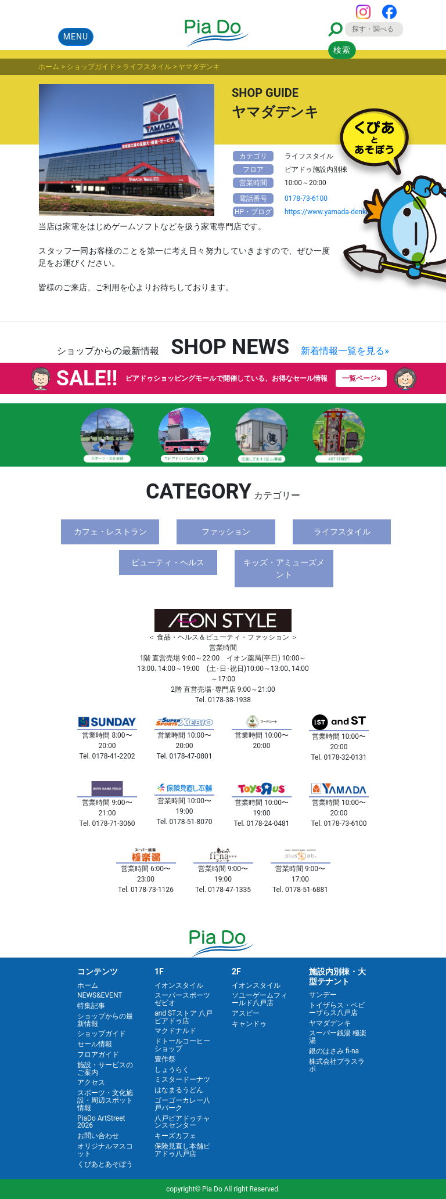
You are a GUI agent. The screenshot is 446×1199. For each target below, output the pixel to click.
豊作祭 (164, 1059)
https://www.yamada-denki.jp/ (331, 212)
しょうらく (171, 1070)
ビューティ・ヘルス (167, 562)
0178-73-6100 (306, 198)
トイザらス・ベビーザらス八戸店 (337, 1009)
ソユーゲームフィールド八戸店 (259, 999)
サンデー (323, 995)
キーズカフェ (175, 1136)
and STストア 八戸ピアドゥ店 (183, 1017)
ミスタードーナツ (182, 1079)
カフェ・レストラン (110, 531)
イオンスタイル (178, 985)
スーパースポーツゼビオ (182, 999)
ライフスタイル (342, 531)
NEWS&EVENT (99, 995)
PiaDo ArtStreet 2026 (101, 1122)
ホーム (87, 985)
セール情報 (94, 1044)
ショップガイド (101, 1034)
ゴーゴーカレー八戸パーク (182, 1104)
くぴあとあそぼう (105, 1164)
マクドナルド (175, 1031)
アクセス (91, 1082)
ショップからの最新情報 (105, 1020)
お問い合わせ (98, 1136)
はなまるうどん (178, 1090)
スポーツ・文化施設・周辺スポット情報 (105, 1100)
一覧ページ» (361, 378)
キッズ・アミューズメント (284, 568)
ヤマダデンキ (330, 1023)
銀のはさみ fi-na (334, 1051)
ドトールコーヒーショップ (182, 1045)
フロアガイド (98, 1054)
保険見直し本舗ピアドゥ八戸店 (182, 1150)
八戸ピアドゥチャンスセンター (182, 1122)
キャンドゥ (249, 1024)
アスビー (246, 1013)
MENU (75, 36)
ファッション (226, 531)
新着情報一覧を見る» (345, 350)
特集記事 (91, 1006)
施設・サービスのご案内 (105, 1069)
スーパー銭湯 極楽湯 (337, 1037)
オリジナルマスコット (105, 1150)
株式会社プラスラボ (337, 1065)
